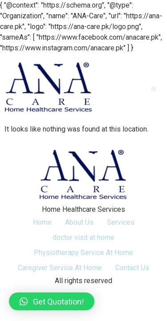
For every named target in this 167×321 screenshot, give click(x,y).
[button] (153, 88)
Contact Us (132, 267)
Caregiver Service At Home (60, 267)
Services (120, 222)
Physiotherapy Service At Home (83, 252)
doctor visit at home (83, 237)
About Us (79, 222)
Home (42, 222)
